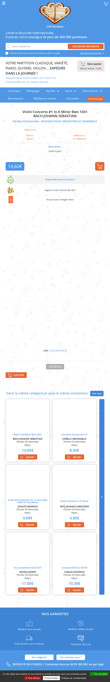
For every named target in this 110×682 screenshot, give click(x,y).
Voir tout (97, 393)
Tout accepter (99, 674)
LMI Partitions (55, 26)
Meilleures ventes (45, 98)
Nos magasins (39, 657)
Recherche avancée (90, 53)
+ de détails (55, 366)
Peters (30, 138)
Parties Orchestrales (26, 121)
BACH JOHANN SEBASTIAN (55, 116)
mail (101, 664)
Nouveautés (15, 98)
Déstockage (95, 99)
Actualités (72, 98)
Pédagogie (33, 91)
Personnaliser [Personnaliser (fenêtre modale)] (51, 678)
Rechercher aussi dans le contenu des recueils (35, 53)
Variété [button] (52, 91)
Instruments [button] (92, 91)
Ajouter (99, 166)
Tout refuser (32, 678)
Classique (14, 91)
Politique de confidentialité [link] (73, 678)
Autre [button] (70, 91)
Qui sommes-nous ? (70, 657)
